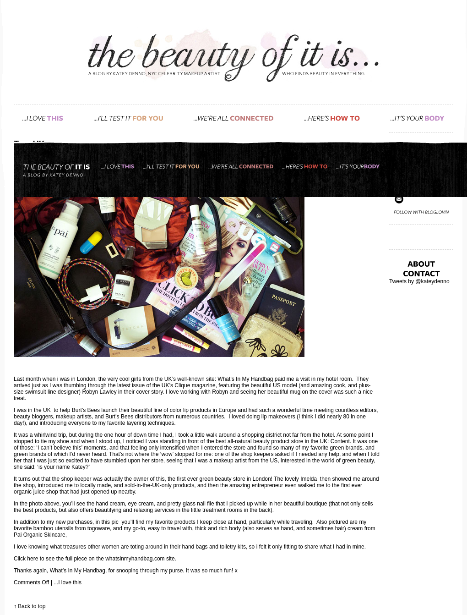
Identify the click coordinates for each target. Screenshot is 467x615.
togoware (98, 528)
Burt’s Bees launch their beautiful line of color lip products (142, 410)
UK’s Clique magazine (189, 385)
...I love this (67, 582)
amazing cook (328, 385)
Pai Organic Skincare (39, 535)
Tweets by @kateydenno (419, 281)
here (32, 558)
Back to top (31, 606)
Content (340, 441)
